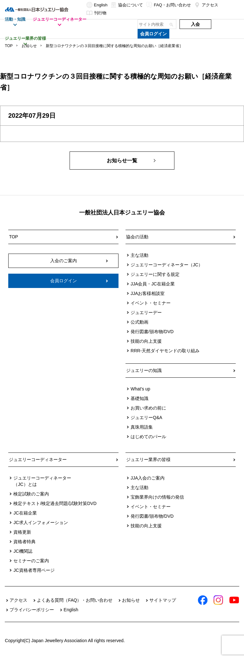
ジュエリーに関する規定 (155, 274)
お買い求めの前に (148, 407)
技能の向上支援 (146, 341)
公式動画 (139, 322)
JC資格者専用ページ (33, 570)
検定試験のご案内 (31, 493)
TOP (8, 46)
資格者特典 (24, 541)
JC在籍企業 (25, 512)
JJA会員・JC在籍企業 (152, 283)
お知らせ (29, 46)
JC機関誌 (22, 551)
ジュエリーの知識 (144, 370)
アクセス (206, 5)
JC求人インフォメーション (40, 522)
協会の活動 (137, 236)
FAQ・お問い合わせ (168, 5)
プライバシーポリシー (32, 609)
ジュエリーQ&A (146, 417)
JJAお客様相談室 (148, 293)
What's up (140, 388)
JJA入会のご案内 (148, 477)
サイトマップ (162, 600)
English (97, 5)
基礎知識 (139, 398)
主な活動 (139, 255)
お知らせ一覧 (122, 160)
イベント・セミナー (151, 302)
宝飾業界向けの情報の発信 (157, 497)
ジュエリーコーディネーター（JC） (167, 264)
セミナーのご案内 (31, 560)
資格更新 (22, 532)
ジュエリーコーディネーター (38, 459)
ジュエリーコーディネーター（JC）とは (42, 481)
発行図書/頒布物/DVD (152, 331)
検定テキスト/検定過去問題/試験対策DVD (54, 503)
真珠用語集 (142, 427)
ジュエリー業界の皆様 (148, 459)
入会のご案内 (63, 260)
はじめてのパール (148, 436)
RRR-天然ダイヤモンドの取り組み (165, 350)
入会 (195, 24)
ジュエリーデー (146, 312)
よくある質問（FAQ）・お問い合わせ (74, 600)
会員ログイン (153, 33)
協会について (127, 5)
